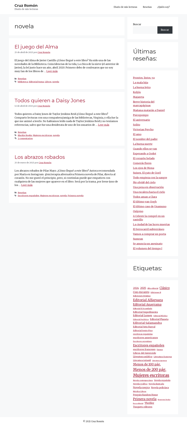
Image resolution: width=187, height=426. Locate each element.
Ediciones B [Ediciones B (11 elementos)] (156, 292)
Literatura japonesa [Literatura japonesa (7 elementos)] (159, 361)
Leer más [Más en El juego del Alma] (52, 71)
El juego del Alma (36, 47)
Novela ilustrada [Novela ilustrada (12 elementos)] (156, 384)
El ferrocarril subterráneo (148, 229)
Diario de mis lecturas (125, 7)
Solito (136, 124)
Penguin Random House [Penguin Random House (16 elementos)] (145, 395)
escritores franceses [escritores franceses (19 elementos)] (144, 349)
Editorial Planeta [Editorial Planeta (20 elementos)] (159, 319)
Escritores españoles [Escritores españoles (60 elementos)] (148, 345)
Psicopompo (140, 115)
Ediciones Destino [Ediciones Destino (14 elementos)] (142, 296)
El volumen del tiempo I (147, 248)
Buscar (137, 24)
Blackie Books (25, 135)
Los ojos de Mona (143, 168)
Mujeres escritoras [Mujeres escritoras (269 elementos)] (151, 375)
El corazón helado (144, 158)
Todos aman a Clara (145, 196)
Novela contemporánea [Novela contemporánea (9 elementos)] (143, 380)
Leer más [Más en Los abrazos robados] (27, 185)
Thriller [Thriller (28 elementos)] (149, 403)
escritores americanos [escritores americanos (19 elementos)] (145, 337)
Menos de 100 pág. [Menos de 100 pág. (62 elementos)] (147, 364)
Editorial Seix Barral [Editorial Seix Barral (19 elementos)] (144, 326)
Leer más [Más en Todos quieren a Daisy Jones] (103, 124)
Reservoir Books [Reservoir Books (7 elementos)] (164, 400)
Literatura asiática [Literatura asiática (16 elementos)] (142, 356)
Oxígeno (138, 211)
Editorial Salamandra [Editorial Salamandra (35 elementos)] (147, 323)
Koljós (137, 92)
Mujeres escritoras (42, 135)
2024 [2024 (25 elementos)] (136, 288)
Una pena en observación (148, 187)
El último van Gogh (145, 201)
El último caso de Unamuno (149, 206)
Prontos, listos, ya (144, 77)
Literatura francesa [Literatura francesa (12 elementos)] (163, 357)
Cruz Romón (26, 5)
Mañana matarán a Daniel (149, 110)
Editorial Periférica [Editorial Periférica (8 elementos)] (141, 319)
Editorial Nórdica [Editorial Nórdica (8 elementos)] (160, 316)
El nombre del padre (145, 139)
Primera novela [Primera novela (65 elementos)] (145, 399)
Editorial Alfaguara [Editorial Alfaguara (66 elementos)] (148, 300)
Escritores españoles (28, 195)
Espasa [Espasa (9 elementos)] (160, 349)
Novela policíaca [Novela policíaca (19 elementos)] (160, 387)
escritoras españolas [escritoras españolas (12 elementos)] (143, 334)
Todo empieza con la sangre (150, 177)
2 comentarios (25, 138)
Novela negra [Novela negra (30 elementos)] (141, 387)
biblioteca (23, 81)
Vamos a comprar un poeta (149, 234)
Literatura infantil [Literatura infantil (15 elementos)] (142, 360)
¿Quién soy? (163, 7)
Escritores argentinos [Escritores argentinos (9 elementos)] (142, 341)
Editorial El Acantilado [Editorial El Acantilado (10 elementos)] (142, 308)
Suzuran (138, 238)
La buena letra (141, 87)
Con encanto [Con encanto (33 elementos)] (141, 292)
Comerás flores (142, 163)
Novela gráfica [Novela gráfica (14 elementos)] (140, 384)
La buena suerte (142, 144)
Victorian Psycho (143, 129)
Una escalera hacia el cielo (149, 192)
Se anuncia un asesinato (147, 243)
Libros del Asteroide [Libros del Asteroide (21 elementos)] (144, 353)
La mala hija (140, 82)
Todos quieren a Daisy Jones (50, 100)
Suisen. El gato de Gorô (147, 172)
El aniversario (141, 119)
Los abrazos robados (40, 157)
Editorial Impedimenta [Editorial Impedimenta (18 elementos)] (145, 312)
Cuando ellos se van (145, 148)
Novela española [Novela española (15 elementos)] (162, 380)
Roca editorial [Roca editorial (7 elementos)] (138, 403)
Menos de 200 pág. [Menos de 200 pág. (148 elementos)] (149, 369)
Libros (48, 81)
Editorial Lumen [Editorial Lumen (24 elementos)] (142, 315)
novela (55, 81)
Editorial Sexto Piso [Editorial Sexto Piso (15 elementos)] (143, 330)
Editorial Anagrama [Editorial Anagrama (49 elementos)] (147, 304)
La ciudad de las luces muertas (151, 224)
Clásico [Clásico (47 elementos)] (165, 288)
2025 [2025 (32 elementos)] (143, 288)
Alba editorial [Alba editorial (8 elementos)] (152, 288)
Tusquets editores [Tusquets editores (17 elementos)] (142, 406)
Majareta (138, 97)
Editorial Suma (36, 81)
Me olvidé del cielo (144, 182)
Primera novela (75, 195)
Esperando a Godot (144, 153)
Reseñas (147, 7)
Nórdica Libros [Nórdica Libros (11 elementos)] (139, 391)
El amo (137, 134)
